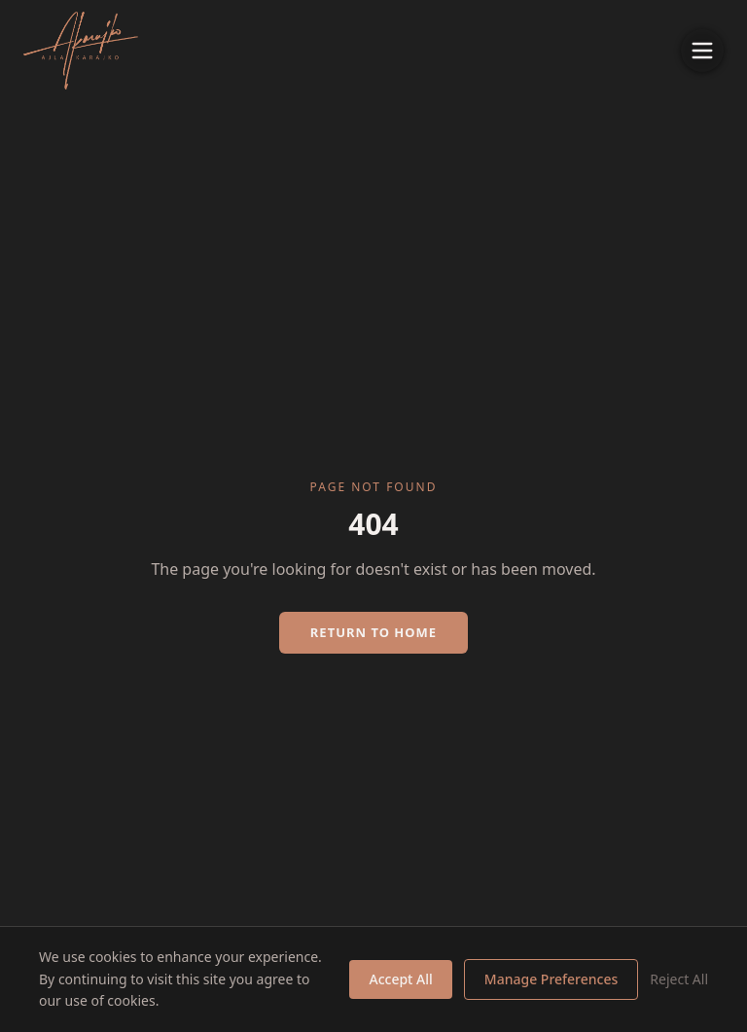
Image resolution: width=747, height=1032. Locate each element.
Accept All (400, 979)
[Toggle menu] (702, 50)
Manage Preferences (551, 979)
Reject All (679, 979)
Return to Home (373, 632)
